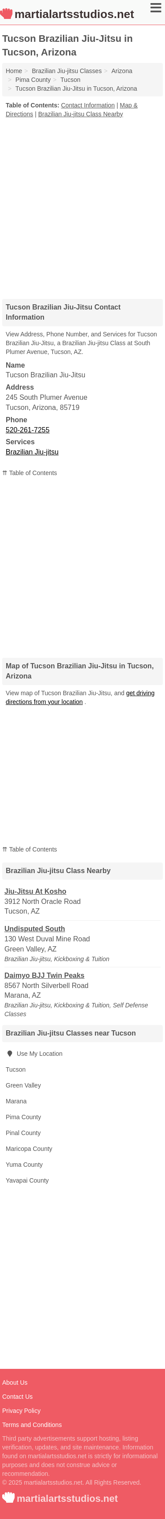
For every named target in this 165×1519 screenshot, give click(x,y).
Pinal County (23, 1132)
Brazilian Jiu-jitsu (32, 452)
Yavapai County (27, 1180)
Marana (16, 1101)
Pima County (23, 1117)
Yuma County (24, 1164)
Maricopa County (29, 1148)
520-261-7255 (28, 430)
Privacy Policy (21, 1410)
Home (14, 70)
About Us (15, 1382)
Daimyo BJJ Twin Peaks (44, 975)
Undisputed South (34, 929)
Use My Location (34, 1053)
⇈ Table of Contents (29, 472)
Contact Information (88, 105)
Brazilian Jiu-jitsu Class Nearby (80, 114)
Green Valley (23, 1085)
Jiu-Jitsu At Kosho (35, 891)
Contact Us (17, 1396)
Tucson (16, 1069)
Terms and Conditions (32, 1424)
